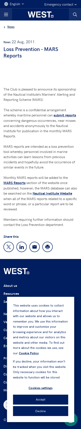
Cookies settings (40, 388)
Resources (11, 293)
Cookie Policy (29, 353)
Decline (40, 411)
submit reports (65, 115)
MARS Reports (14, 182)
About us (10, 285)
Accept (40, 399)
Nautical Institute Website (52, 193)
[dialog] (40, 359)
